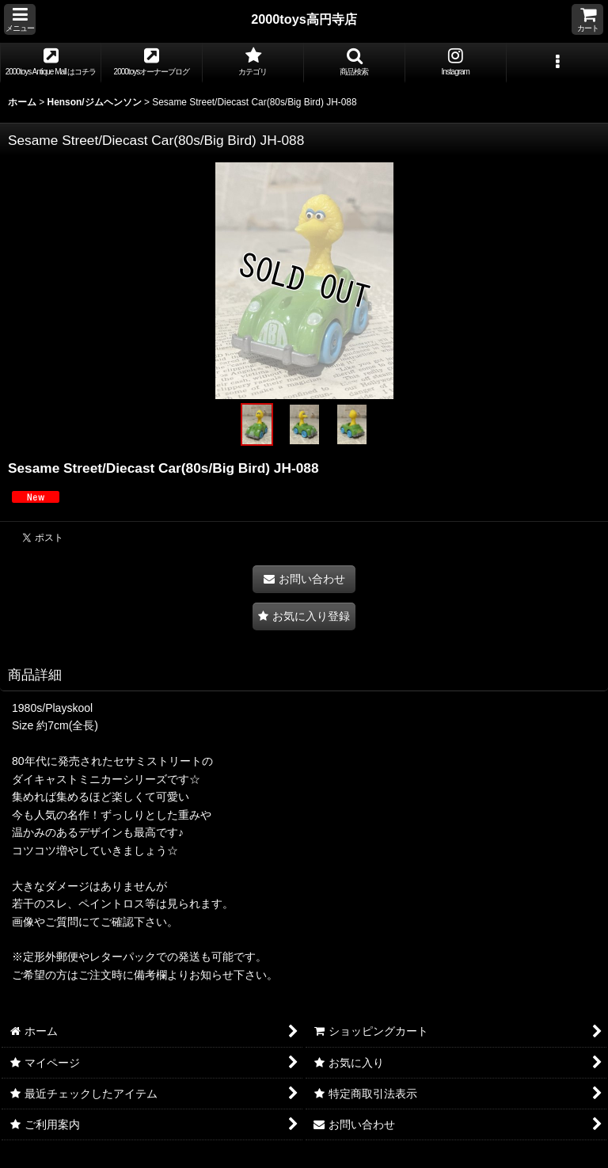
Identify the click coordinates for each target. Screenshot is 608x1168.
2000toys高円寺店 (304, 19)
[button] (20, 19)
